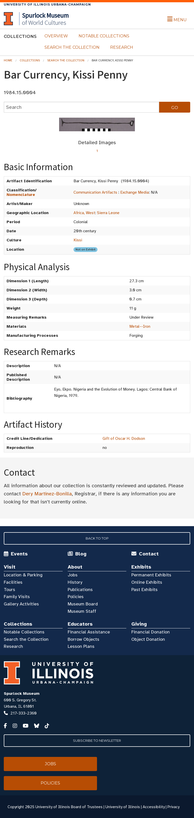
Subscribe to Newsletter (97, 740)
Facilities (13, 582)
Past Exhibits (144, 589)
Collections (30, 60)
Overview (56, 36)
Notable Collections (104, 36)
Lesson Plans (81, 646)
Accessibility (154, 807)
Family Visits (17, 596)
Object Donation (148, 639)
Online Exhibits (146, 582)
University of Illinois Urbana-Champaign (47, 4)
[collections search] (81, 107)
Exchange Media (134, 192)
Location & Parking (23, 575)
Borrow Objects (83, 639)
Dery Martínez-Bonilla (47, 494)
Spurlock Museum (21, 693)
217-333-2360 (23, 713)
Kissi (78, 240)
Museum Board (83, 604)
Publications (80, 589)
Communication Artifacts (95, 192)
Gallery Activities (21, 604)
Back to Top (97, 538)
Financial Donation (150, 632)
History (75, 582)
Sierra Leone (108, 212)
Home (8, 60)
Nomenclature (21, 194)
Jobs (73, 575)
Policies (76, 596)
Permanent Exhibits (151, 575)
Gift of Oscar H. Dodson (124, 438)
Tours (9, 589)
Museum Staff (82, 611)
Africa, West (84, 212)
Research (121, 47)
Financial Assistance (89, 632)
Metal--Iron (139, 326)
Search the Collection (72, 47)
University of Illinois (122, 807)
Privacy (173, 807)
